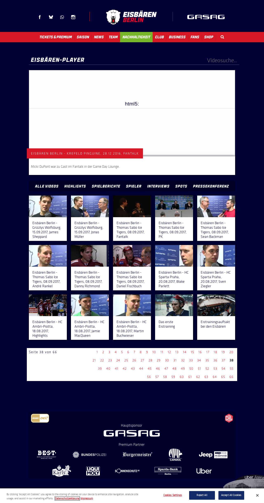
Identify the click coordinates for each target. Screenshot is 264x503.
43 (133, 368)
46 (158, 368)
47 (166, 368)
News (99, 37)
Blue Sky (51, 17)
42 (125, 368)
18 (215, 352)
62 (198, 377)
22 (102, 360)
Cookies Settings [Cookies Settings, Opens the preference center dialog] (172, 495)
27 (142, 360)
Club (159, 37)
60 (182, 377)
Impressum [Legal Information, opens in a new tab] (86, 498)
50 (191, 368)
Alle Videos (47, 186)
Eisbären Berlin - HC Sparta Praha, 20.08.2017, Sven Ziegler (216, 279)
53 (215, 368)
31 (175, 360)
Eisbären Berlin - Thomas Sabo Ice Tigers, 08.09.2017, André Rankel (46, 279)
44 (141, 368)
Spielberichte (106, 186)
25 (126, 360)
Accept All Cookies (231, 495)
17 (207, 352)
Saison (83, 37)
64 (215, 377)
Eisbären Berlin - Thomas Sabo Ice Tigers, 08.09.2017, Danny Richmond (88, 279)
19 (223, 352)
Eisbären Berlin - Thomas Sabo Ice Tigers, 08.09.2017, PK (172, 230)
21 (94, 360)
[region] (132, 495)
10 (154, 352)
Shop (208, 37)
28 (150, 360)
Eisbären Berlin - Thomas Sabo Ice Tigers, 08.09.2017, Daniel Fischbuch (130, 279)
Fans (195, 37)
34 (199, 360)
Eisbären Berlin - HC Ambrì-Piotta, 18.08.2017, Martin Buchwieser (131, 329)
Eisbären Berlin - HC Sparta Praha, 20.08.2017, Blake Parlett (174, 279)
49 (183, 368)
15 (192, 352)
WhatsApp (62, 17)
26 (134, 360)
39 (100, 368)
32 (183, 360)
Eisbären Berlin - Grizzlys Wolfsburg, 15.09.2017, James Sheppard (46, 230)
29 (159, 360)
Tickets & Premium (55, 37)
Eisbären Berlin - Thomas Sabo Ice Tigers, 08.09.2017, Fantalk (130, 230)
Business (177, 37)
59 (173, 377)
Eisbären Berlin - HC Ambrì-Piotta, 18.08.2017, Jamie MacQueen (89, 329)
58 (165, 377)
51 (199, 368)
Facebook (40, 17)
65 (223, 377)
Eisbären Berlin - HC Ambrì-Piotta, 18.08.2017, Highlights (47, 329)
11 (161, 352)
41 (116, 368)
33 (191, 360)
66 (231, 377)
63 (206, 377)
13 (177, 352)
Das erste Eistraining (167, 324)
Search (222, 37)
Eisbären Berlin (131, 17)
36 (215, 360)
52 (207, 368)
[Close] (257, 495)
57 (157, 377)
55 (231, 368)
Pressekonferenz (211, 186)
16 (200, 352)
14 (184, 352)
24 (118, 360)
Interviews (158, 186)
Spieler (133, 186)
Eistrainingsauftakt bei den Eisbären (215, 324)
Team (113, 37)
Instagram (73, 17)
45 (150, 368)
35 (207, 360)
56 (149, 377)
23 (110, 360)
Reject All (202, 495)
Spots (181, 186)
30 (167, 360)
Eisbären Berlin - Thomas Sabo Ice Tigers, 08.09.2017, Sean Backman (215, 230)
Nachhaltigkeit (136, 37)
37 (223, 360)
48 (174, 368)
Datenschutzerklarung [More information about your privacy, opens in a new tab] (67, 498)
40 (108, 368)
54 (223, 368)
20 (231, 352)
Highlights (75, 186)
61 (190, 377)
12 (169, 352)
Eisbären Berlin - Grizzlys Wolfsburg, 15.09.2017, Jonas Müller (88, 230)
